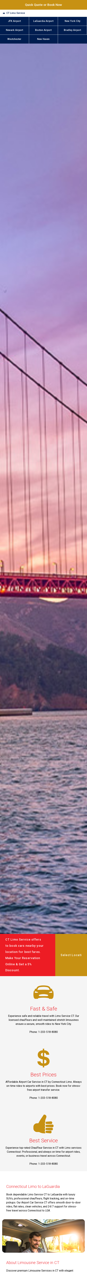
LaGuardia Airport (43, 21)
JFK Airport (14, 21)
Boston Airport (43, 30)
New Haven (43, 39)
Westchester (14, 39)
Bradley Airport (72, 30)
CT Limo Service (15, 13)
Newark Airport (14, 30)
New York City (72, 21)
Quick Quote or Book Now (43, 5)
